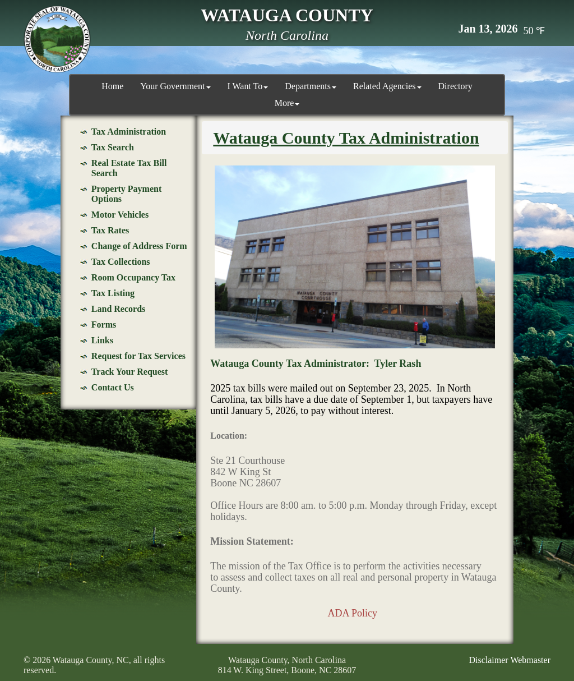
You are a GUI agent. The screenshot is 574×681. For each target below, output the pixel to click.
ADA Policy (352, 613)
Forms (103, 324)
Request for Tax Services (138, 356)
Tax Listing (113, 293)
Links (102, 340)
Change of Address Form (139, 246)
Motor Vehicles (120, 214)
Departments (310, 86)
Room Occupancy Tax (133, 277)
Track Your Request (129, 371)
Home (112, 86)
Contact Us (112, 387)
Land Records (118, 309)
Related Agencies (387, 86)
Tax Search (112, 147)
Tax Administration (128, 131)
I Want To (248, 86)
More (287, 103)
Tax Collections (120, 261)
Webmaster (530, 660)
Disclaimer (488, 660)
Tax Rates (110, 230)
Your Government (175, 86)
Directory (455, 86)
